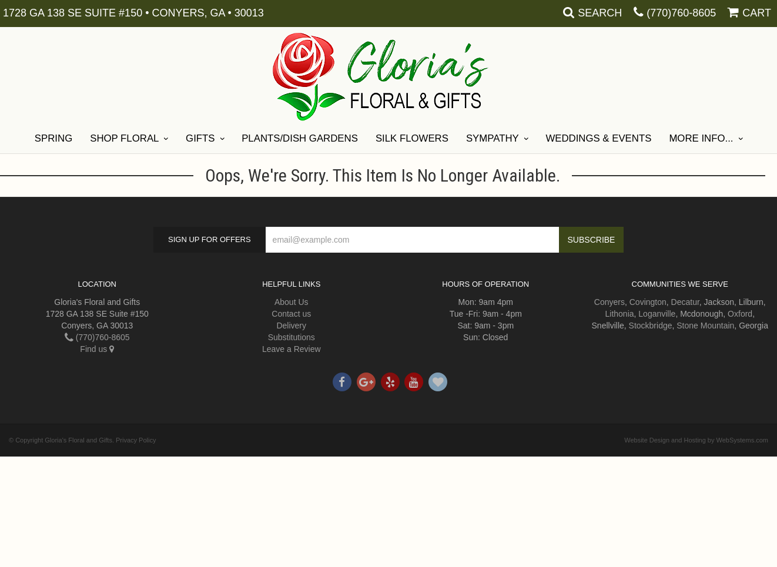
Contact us (291, 313)
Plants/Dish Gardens (300, 138)
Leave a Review (291, 349)
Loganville (656, 313)
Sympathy (492, 138)
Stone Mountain (705, 325)
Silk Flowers (412, 138)
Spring (53, 138)
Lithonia (619, 313)
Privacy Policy (136, 440)
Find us (97, 349)
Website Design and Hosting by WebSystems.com (696, 440)
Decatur (685, 302)
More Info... (701, 138)
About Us (291, 302)
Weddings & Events (598, 138)
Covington (648, 302)
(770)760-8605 (681, 13)
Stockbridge (650, 325)
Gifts (200, 138)
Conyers (609, 302)
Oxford (740, 313)
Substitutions (291, 337)
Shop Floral (124, 138)
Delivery (291, 325)
